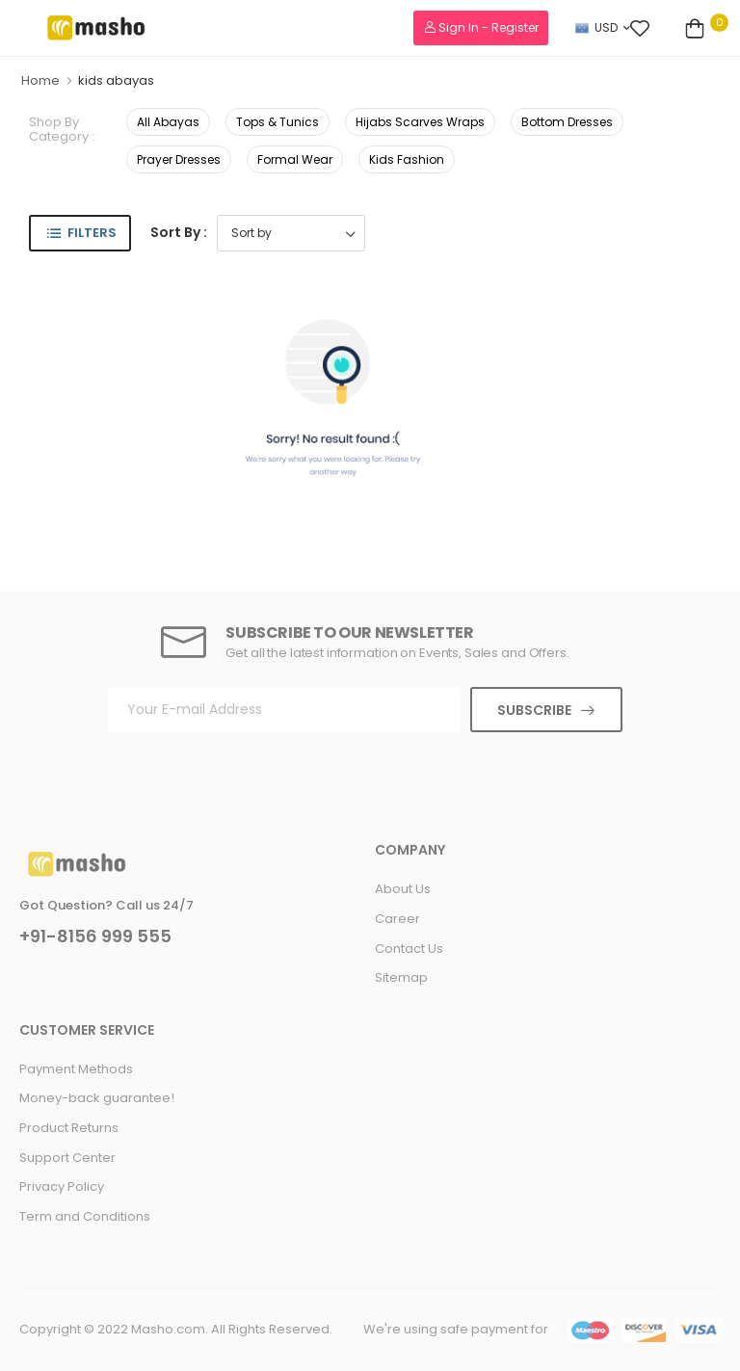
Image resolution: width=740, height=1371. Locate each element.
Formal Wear (294, 159)
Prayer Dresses (179, 159)
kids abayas (116, 80)
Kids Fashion (406, 159)
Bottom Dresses (567, 122)
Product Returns (69, 1128)
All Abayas (168, 122)
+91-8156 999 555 (95, 936)
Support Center (67, 1157)
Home (40, 80)
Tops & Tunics (277, 122)
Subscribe (534, 710)
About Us (403, 889)
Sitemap (401, 977)
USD (596, 27)
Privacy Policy (61, 1186)
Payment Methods (76, 1069)
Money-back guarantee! (96, 1098)
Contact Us (409, 948)
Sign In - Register (481, 27)
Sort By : (178, 232)
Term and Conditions (84, 1216)
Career (397, 919)
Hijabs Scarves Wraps (420, 122)
